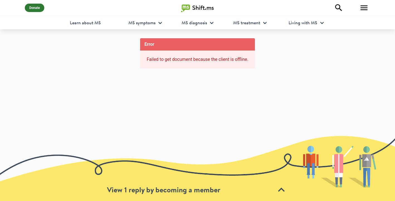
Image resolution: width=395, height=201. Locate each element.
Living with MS (303, 23)
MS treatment (246, 23)
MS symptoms (141, 23)
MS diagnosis (194, 23)
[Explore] (338, 7)
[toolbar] (197, 168)
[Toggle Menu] (364, 7)
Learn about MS (85, 23)
